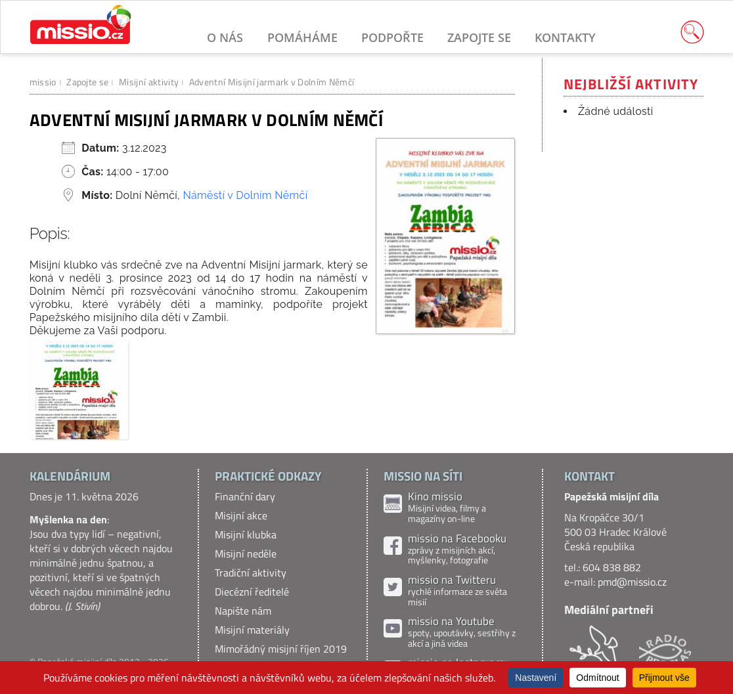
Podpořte (392, 37)
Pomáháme (302, 37)
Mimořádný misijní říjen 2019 (281, 649)
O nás (225, 37)
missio (43, 82)
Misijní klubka (246, 534)
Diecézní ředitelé (252, 591)
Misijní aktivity (149, 82)
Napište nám (243, 610)
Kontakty (565, 37)
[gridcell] (272, 298)
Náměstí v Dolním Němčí (245, 195)
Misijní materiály (252, 630)
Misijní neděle (246, 553)
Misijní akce (241, 515)
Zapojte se (479, 37)
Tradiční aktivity (250, 572)
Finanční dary (245, 496)
